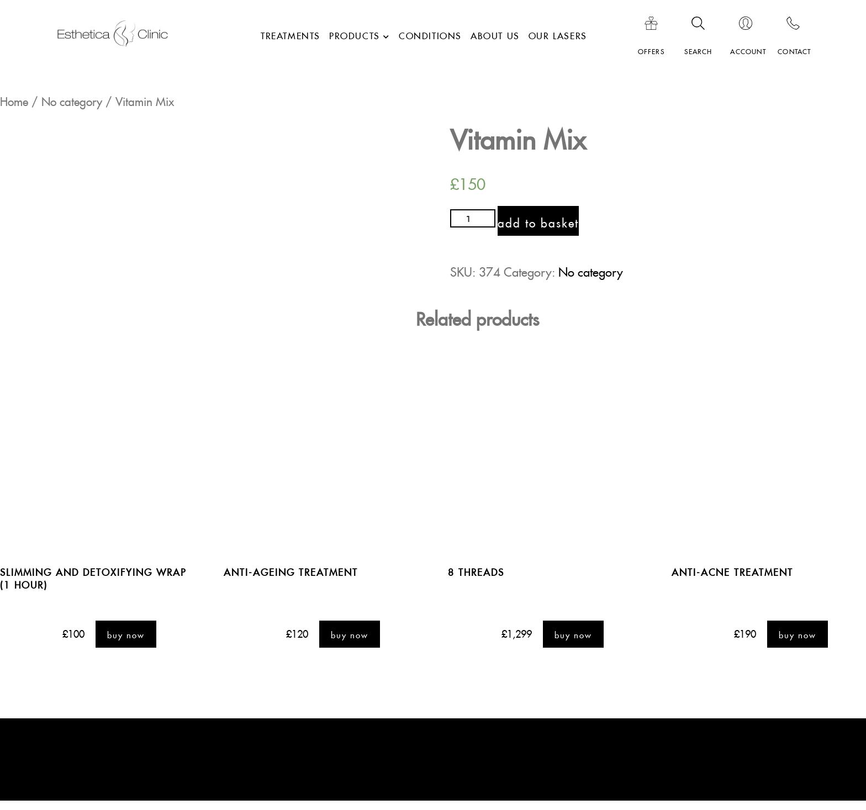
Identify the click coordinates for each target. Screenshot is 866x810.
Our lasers (558, 34)
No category (71, 99)
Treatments (290, 34)
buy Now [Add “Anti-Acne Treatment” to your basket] (797, 634)
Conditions (430, 34)
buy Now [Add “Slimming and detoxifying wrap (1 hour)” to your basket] (126, 634)
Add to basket (539, 221)
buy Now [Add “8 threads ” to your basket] (573, 634)
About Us (495, 34)
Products (354, 34)
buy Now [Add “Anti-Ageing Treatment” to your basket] (349, 634)
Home (14, 99)
